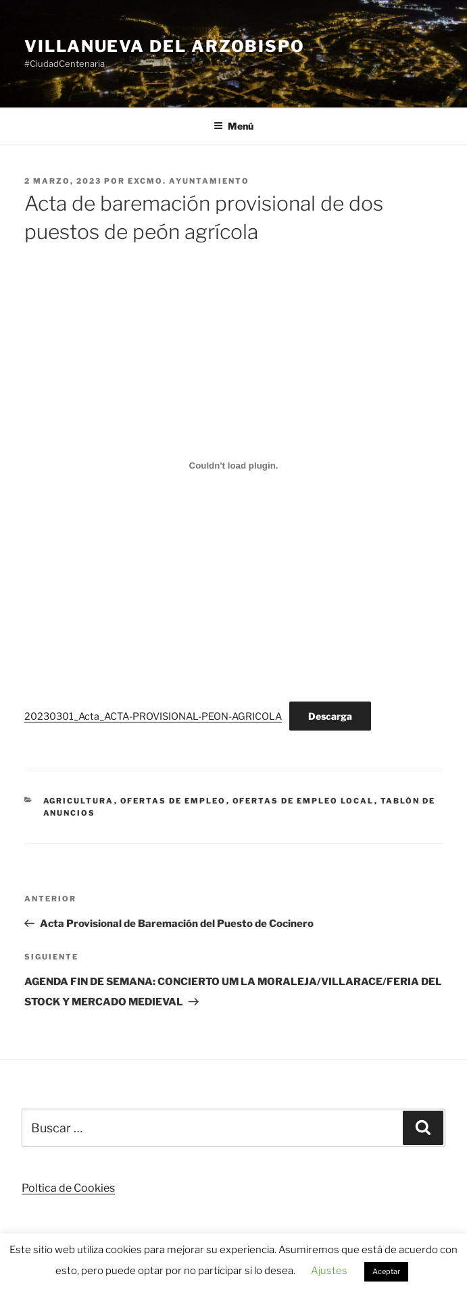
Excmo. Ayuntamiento (188, 181)
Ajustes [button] (329, 1271)
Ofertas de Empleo (173, 801)
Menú (233, 126)
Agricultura (78, 801)
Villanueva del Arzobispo (164, 46)
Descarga (330, 716)
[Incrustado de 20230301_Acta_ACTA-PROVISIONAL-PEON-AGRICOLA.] (233, 465)
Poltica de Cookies (68, 1188)
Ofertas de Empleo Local (303, 801)
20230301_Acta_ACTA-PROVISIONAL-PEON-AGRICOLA (153, 716)
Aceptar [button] (386, 1271)
